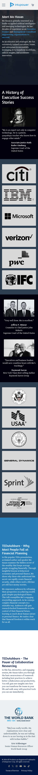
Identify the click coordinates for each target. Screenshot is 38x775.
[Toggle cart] (32, 5)
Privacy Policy (26, 771)
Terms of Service (12, 771)
